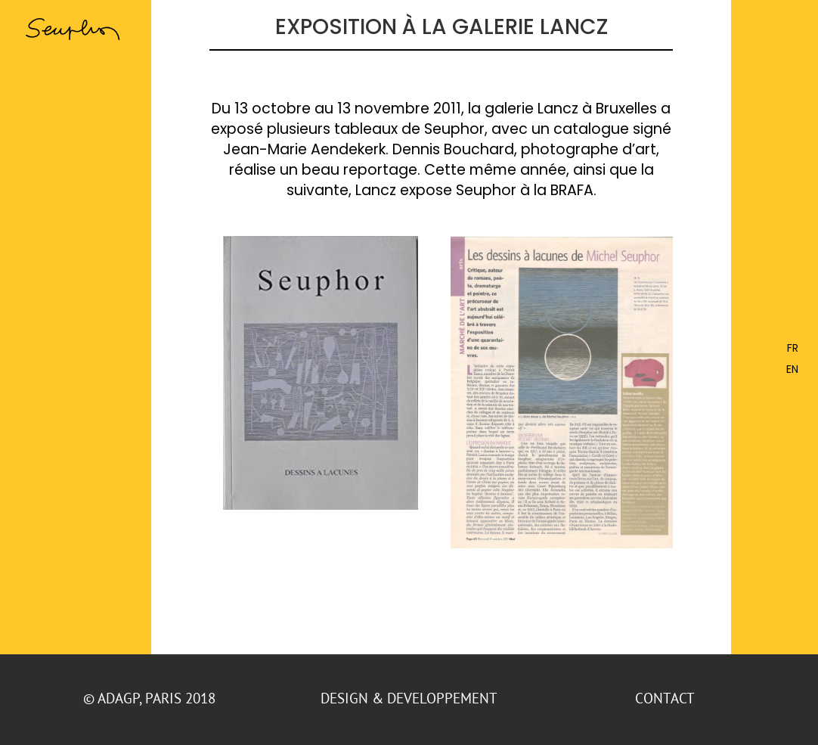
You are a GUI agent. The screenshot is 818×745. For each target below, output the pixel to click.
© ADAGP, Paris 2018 (151, 697)
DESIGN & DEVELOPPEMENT (409, 697)
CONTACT (666, 697)
